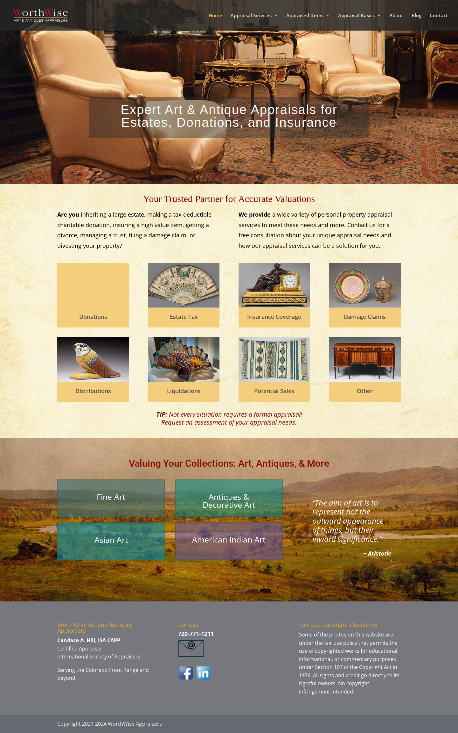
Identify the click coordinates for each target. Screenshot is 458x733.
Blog (416, 15)
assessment (210, 422)
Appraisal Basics (356, 15)
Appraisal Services (251, 15)
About (396, 15)
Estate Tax (184, 316)
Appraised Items (304, 15)
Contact (439, 15)
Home (215, 15)
